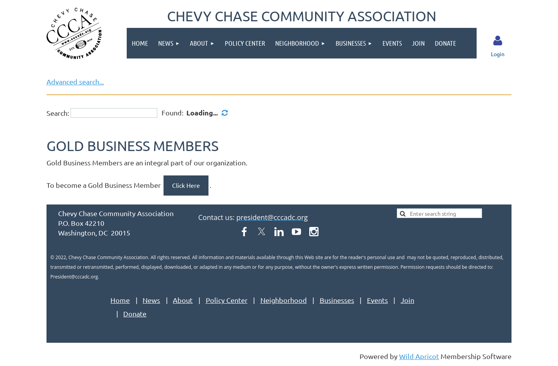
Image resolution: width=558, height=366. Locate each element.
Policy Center (227, 300)
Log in (498, 40)
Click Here (186, 185)
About (183, 300)
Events (377, 300)
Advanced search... (75, 81)
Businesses (337, 300)
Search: (57, 113)
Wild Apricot (419, 356)
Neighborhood (283, 300)
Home (120, 300)
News (151, 300)
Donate (134, 313)
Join (407, 300)
